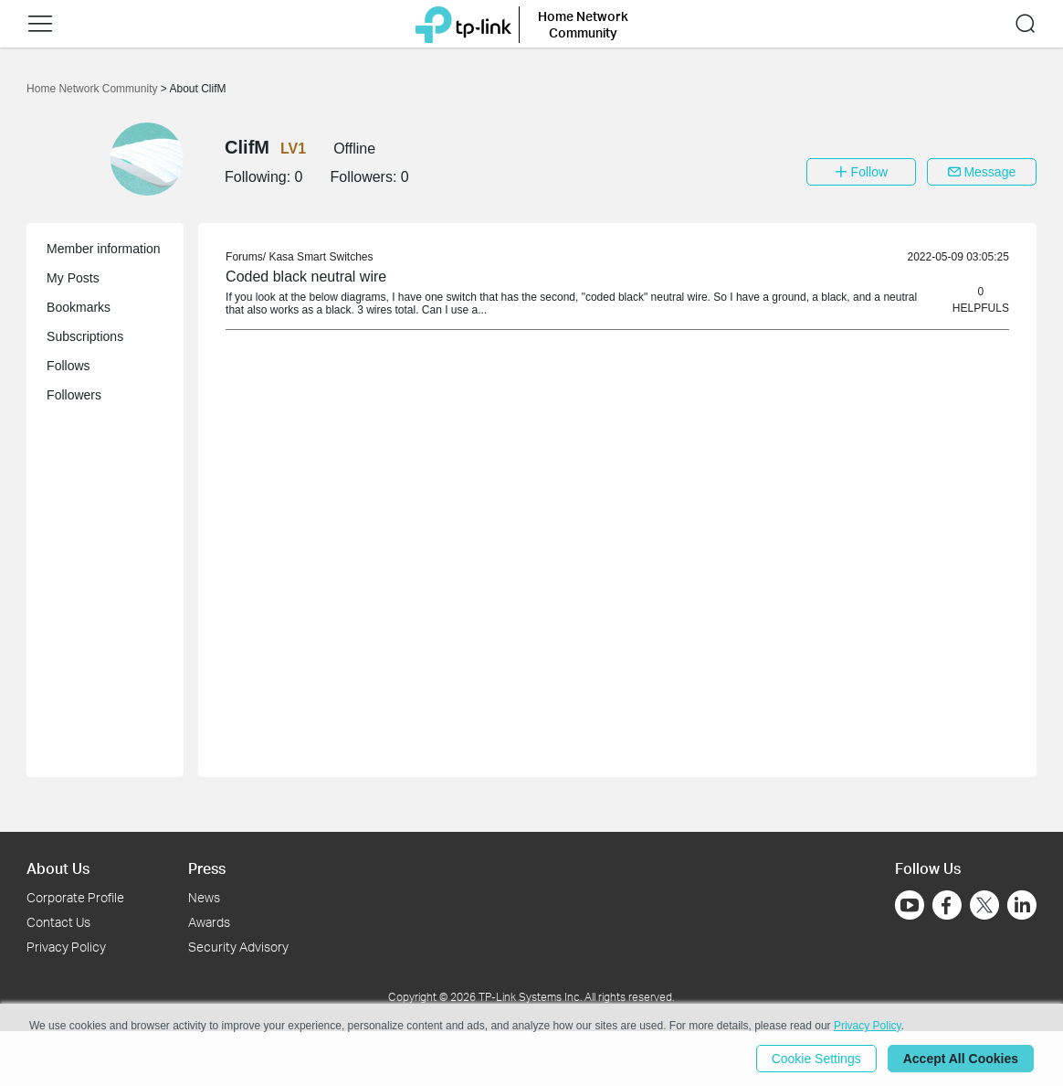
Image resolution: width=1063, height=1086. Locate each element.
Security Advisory (238, 946)
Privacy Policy (66, 946)
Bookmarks (79, 307)
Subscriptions (85, 336)
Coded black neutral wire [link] (306, 276)
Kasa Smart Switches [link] (320, 256)
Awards (209, 922)
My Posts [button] (73, 278)
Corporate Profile (75, 897)
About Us (57, 868)
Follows (68, 365)
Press (207, 868)
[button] (40, 24)
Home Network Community (93, 88)
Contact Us (58, 922)
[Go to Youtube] (909, 905)
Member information (104, 248)
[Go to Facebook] (947, 905)
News (204, 897)
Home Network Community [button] (583, 24)
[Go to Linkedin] (1022, 905)
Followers (74, 395)
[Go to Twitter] (984, 906)
